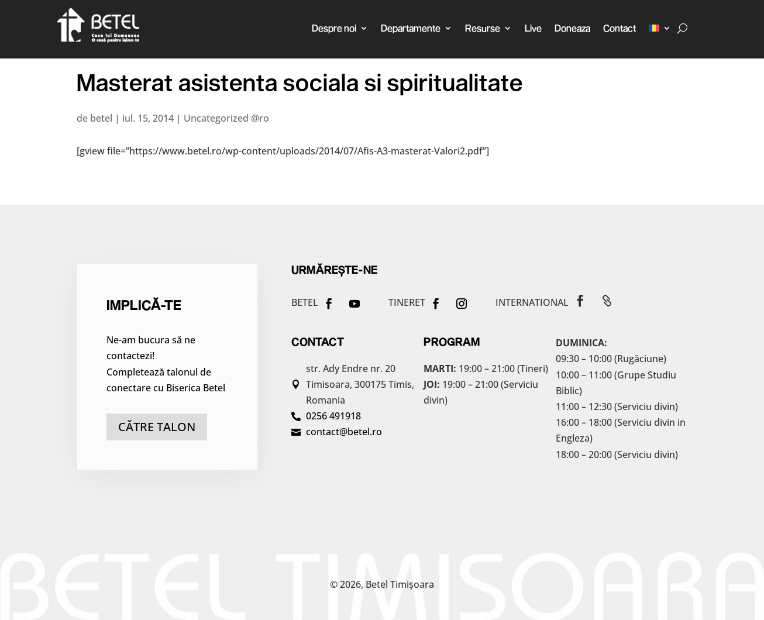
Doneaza (572, 27)
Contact (619, 27)
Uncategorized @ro (226, 118)
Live (533, 27)
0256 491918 (333, 415)
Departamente (410, 27)
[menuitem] (660, 28)
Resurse (482, 27)
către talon (156, 427)
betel (101, 118)
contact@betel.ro (344, 431)
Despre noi (334, 27)
